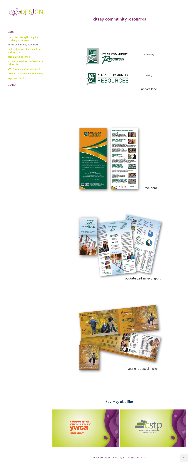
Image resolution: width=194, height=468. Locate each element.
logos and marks (16, 78)
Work (11, 31)
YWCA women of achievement (24, 69)
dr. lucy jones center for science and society (25, 50)
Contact (12, 84)
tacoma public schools (20, 56)
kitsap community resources (23, 44)
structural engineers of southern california (25, 63)
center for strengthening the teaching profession (23, 38)
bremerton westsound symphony (25, 73)
